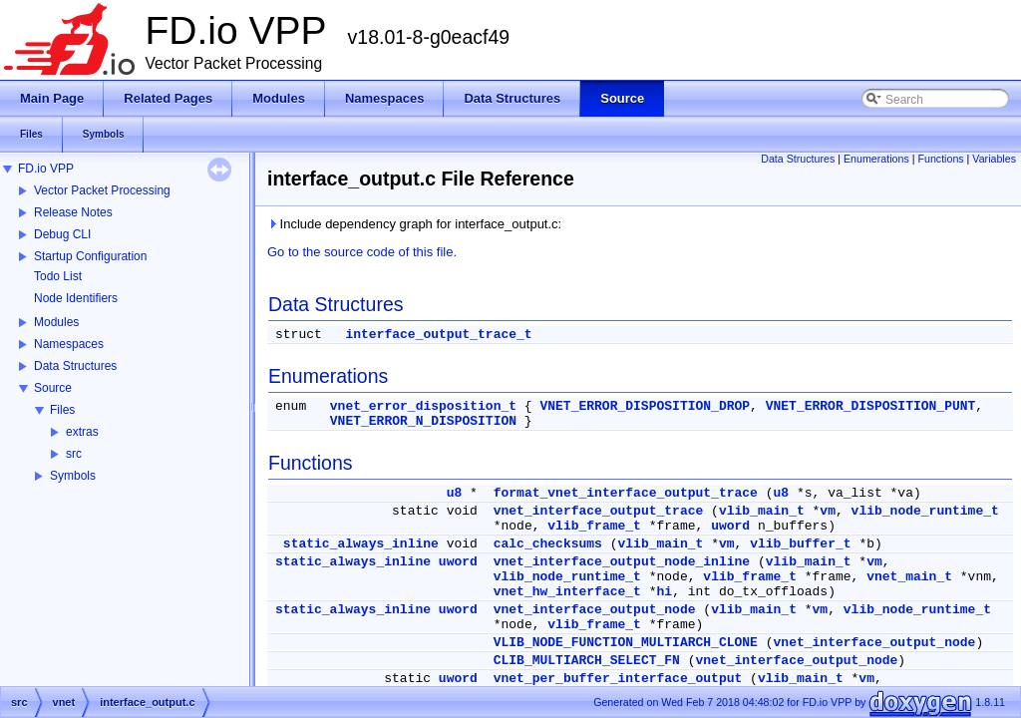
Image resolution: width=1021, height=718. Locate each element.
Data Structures (75, 366)
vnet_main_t (909, 576)
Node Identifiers (76, 298)
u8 (455, 493)
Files (62, 410)
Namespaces (69, 344)
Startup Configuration (90, 256)
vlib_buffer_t (800, 544)
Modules (56, 322)
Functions (940, 159)
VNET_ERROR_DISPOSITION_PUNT (871, 406)
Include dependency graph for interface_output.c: (414, 223)
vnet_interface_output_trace (599, 511)
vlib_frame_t (594, 526)
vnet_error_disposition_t (423, 406)
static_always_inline (361, 544)
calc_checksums (548, 544)
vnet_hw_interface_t (567, 591)
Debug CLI (62, 234)
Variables (994, 159)
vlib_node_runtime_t (925, 511)
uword (730, 526)
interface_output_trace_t (438, 334)
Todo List (58, 276)
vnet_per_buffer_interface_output (618, 678)
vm (828, 511)
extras (82, 432)
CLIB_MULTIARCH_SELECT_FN (587, 660)
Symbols (73, 476)
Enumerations (876, 159)
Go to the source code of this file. (362, 251)
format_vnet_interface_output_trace (626, 493)
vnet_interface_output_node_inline (622, 561)
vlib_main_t (762, 511)
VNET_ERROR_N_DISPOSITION (423, 421)
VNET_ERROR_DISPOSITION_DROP (644, 406)
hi (665, 591)
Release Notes (73, 212)
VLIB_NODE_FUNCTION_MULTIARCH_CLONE (626, 642)
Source (53, 388)
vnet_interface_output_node (595, 609)
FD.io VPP (46, 169)
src (74, 454)
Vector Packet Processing (102, 190)
